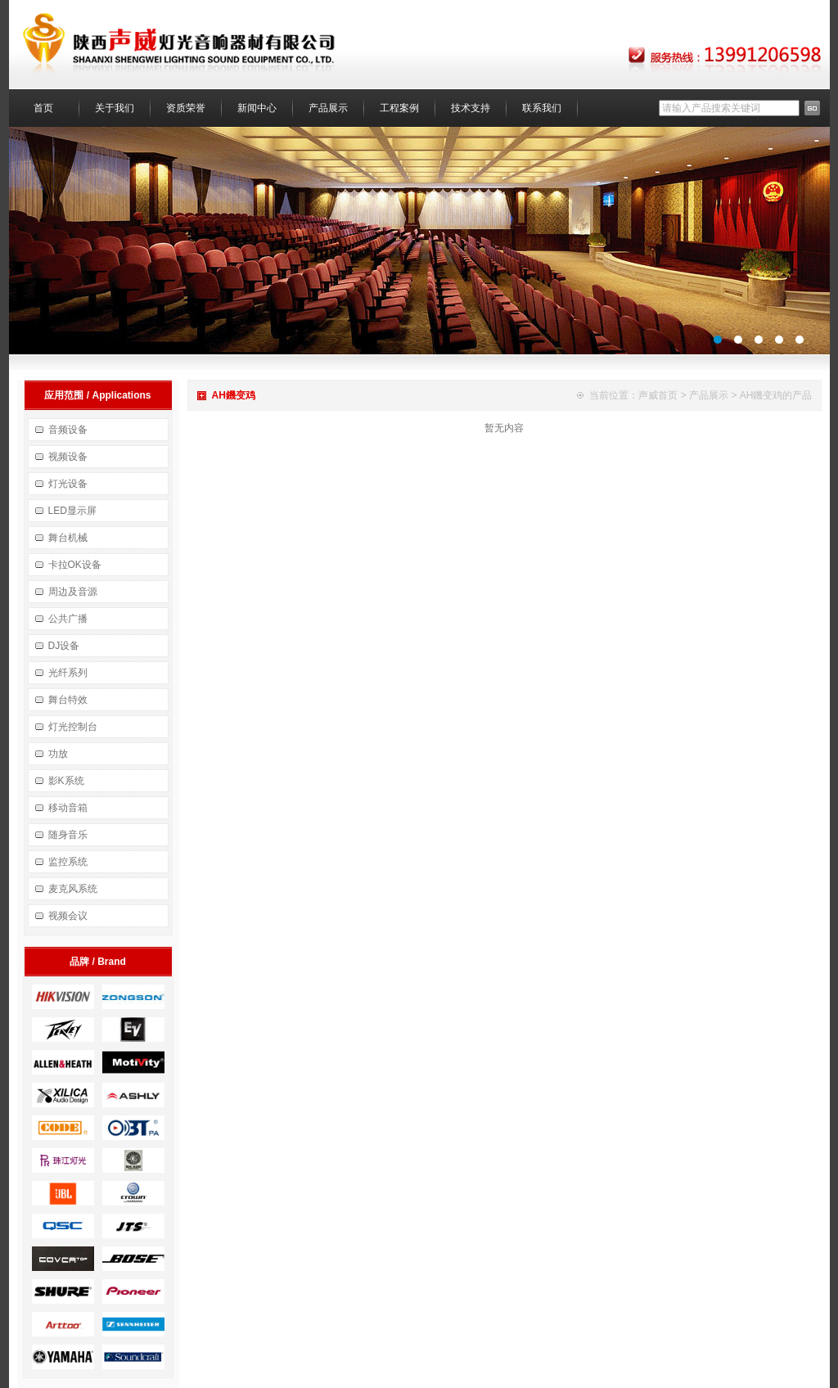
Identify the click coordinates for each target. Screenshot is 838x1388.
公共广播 (68, 618)
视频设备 (68, 456)
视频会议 (68, 916)
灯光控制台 (72, 726)
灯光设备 (68, 483)
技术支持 (470, 108)
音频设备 (68, 429)
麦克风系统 (72, 889)
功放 (58, 753)
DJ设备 (64, 645)
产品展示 (328, 108)
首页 (43, 108)
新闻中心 (257, 108)
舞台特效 (68, 699)
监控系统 (68, 862)
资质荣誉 (185, 108)
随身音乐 (68, 834)
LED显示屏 (72, 510)
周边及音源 (72, 591)
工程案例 (399, 108)
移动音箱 (68, 807)
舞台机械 (68, 537)
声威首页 (658, 395)
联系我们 (541, 108)
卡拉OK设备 (74, 564)
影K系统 (66, 780)
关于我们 (114, 108)
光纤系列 (68, 672)
